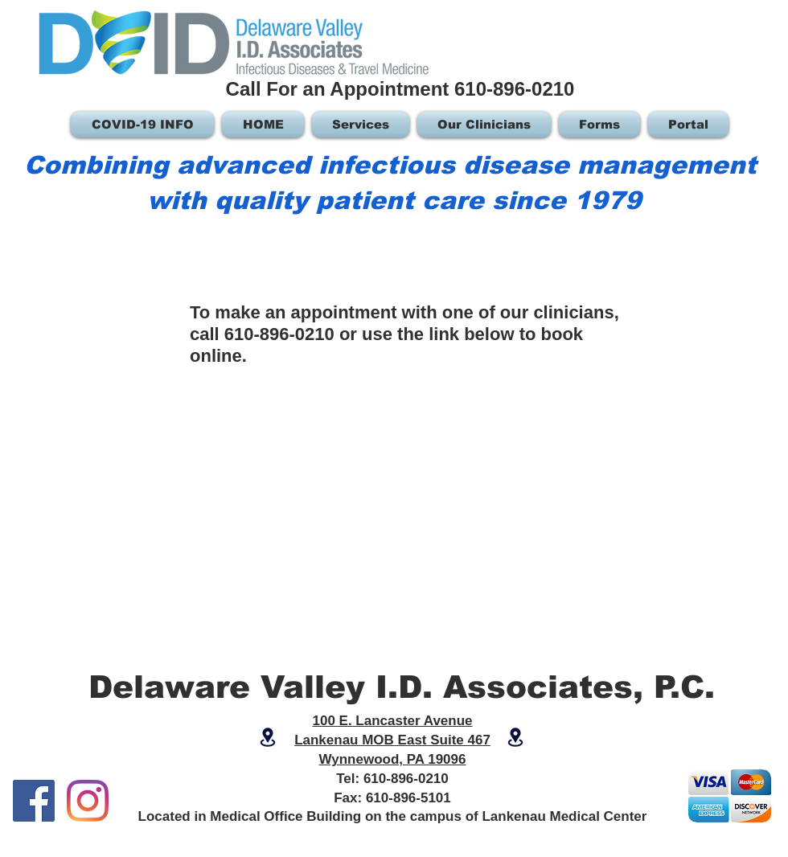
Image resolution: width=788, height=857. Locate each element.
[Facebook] (34, 801)
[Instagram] (88, 801)
